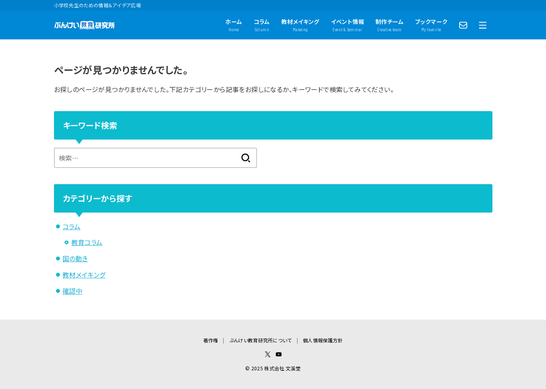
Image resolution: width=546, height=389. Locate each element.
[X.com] (268, 354)
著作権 (210, 340)
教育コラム (87, 242)
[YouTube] (279, 354)
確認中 (72, 291)
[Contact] (463, 25)
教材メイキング (84, 274)
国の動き (75, 258)
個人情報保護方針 (323, 340)
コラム (71, 226)
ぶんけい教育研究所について (260, 340)
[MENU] (482, 25)
